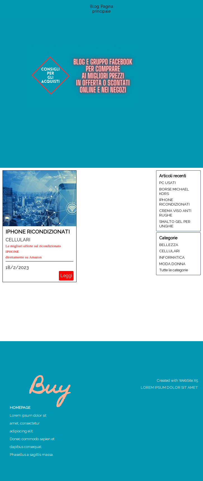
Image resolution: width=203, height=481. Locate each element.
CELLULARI (18, 239)
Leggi (66, 275)
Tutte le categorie (173, 270)
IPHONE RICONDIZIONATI (38, 231)
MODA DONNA (172, 263)
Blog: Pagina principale (101, 8)
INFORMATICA (172, 257)
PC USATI (167, 182)
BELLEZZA (168, 244)
